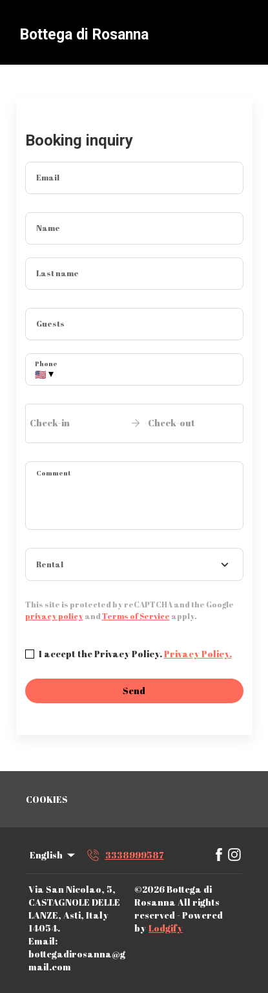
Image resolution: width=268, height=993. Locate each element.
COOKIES (47, 799)
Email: (42, 941)
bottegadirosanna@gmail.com (76, 960)
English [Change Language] (53, 855)
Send (134, 690)
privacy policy (54, 616)
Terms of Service (136, 616)
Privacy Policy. (198, 654)
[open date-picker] (134, 423)
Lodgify (166, 928)
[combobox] (134, 565)
